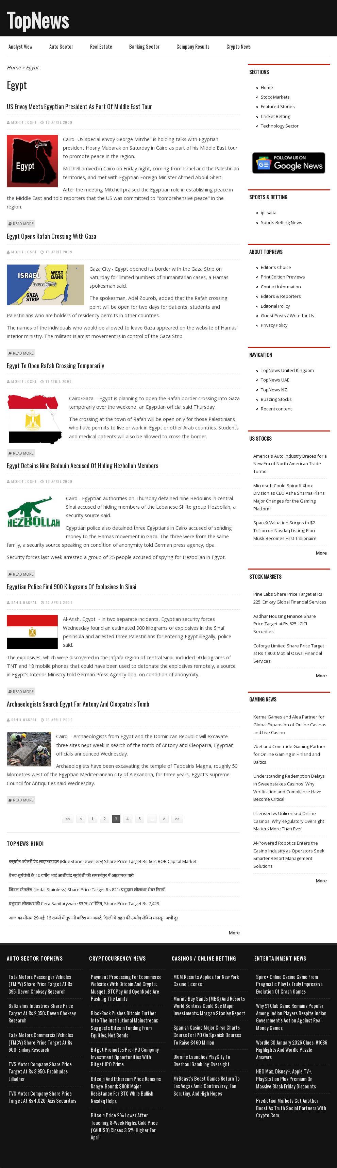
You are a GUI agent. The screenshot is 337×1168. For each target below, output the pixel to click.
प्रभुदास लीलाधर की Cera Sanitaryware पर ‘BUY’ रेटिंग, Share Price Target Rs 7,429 (84, 903)
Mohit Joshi (24, 122)
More (234, 933)
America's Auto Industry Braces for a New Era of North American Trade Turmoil (290, 463)
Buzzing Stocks (276, 399)
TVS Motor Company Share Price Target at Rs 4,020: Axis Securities (42, 1097)
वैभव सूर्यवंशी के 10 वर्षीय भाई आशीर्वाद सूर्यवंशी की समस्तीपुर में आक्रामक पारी (71, 875)
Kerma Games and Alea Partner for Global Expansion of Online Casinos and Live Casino (289, 724)
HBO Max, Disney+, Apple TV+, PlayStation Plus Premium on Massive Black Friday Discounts (286, 1078)
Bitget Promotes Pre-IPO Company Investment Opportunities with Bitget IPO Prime (125, 1057)
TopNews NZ (274, 390)
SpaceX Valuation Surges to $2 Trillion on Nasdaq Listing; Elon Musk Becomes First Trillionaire (285, 530)
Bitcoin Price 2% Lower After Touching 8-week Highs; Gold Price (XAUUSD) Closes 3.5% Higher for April (124, 1126)
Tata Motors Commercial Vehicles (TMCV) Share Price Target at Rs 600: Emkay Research (41, 1042)
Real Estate (101, 46)
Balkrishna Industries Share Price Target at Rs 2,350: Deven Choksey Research (42, 1013)
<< (67, 818)
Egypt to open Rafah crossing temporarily (55, 365)
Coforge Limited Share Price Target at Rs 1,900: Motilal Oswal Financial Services (288, 653)
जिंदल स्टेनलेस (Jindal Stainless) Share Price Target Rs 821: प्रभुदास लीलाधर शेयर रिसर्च (87, 889)
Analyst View (20, 46)
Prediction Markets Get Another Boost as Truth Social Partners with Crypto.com (291, 1108)
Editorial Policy (275, 306)
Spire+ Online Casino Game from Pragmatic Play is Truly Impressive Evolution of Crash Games (289, 984)
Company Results (192, 46)
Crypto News (238, 46)
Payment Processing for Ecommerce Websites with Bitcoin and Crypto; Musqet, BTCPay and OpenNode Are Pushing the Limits (126, 987)
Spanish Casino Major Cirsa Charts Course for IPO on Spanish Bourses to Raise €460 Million (207, 1035)
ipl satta (268, 212)
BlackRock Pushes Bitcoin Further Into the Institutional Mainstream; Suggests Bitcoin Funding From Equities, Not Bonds (124, 1024)
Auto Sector (61, 46)
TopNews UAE (275, 380)
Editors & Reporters (281, 296)
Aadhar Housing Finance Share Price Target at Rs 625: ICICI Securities (284, 623)
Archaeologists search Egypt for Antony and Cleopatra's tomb (78, 703)
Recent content (276, 409)
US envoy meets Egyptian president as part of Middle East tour (79, 106)
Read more (23, 223)
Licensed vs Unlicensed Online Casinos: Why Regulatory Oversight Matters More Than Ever (288, 821)
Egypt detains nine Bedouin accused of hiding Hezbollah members (82, 465)
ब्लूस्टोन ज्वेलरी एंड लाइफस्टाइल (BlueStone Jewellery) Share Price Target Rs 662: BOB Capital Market (103, 861)
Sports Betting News (281, 222)
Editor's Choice (276, 267)
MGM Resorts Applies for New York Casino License (206, 980)
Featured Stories (278, 106)
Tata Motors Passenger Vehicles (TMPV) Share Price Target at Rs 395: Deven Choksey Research (40, 984)
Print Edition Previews (283, 277)
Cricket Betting (275, 116)
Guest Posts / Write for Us (287, 315)
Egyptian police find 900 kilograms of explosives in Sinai (71, 586)
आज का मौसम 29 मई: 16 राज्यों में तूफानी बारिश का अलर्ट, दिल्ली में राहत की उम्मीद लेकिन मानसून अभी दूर (93, 918)
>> (177, 818)
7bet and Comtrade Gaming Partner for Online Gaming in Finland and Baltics (289, 754)
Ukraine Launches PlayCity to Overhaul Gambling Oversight (201, 1060)
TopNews (38, 19)
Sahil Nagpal (24, 602)
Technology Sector (280, 126)
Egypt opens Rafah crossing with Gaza (51, 236)
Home (14, 67)
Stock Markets (275, 97)
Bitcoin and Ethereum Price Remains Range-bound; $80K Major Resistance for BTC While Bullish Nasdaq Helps (126, 1089)
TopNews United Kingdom (287, 370)
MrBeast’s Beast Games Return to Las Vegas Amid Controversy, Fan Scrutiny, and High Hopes (206, 1086)
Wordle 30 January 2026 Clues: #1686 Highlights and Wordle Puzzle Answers (291, 1050)
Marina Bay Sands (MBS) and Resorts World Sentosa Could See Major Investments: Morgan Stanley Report (209, 1006)
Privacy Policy (274, 325)
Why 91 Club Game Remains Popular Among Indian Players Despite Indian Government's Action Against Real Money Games (291, 1016)
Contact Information (281, 287)
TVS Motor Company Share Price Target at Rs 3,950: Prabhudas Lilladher (40, 1071)
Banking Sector (144, 46)
